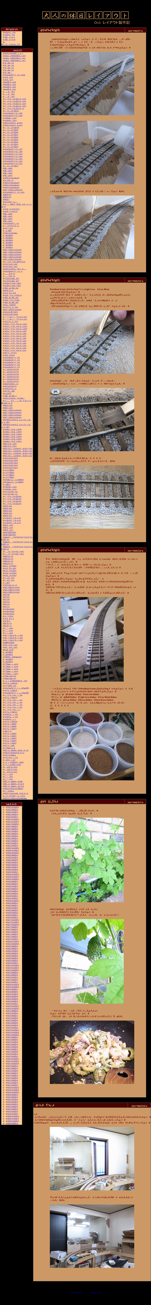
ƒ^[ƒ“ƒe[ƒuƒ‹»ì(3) (13, 705)
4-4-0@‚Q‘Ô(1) (10, 575)
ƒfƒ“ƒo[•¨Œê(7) (10, 729)
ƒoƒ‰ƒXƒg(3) (9, 609)
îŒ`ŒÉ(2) (8, 245)
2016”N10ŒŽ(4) (13, 944)
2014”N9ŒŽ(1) (12, 989)
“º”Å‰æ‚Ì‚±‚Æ (9, 748)
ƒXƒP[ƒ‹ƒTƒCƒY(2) (11, 209)
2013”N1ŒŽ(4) (12, 1028)
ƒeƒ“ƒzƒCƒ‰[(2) (11, 492)
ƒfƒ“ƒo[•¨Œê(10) (10, 722)
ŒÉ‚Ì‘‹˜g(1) (8, 408)
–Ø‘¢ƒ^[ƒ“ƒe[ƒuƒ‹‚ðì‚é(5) (15, 341)
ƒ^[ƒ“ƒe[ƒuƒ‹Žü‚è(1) (12, 504)
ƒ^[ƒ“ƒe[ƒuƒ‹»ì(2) (13, 707)
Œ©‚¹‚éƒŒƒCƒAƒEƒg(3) (12, 413)
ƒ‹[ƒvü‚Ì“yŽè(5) (11, 140)
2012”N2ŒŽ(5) (12, 1054)
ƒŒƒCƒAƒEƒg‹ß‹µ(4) (11, 183)
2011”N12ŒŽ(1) (13, 1059)
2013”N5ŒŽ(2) (12, 1018)
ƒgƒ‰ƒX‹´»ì (10, 719)
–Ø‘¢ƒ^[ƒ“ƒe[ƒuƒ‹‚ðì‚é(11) (15, 326)
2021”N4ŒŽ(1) (12, 838)
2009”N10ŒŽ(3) (13, 1121)
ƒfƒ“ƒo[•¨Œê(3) (10, 741)
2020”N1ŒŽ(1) (12, 872)
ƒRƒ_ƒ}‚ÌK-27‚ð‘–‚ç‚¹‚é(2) (13, 638)
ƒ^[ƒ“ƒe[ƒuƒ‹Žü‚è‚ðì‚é (14, 108)
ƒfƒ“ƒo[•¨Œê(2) (10, 743)
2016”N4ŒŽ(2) (12, 958)
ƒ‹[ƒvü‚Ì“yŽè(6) (11, 137)
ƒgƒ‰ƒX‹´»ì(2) (11, 717)
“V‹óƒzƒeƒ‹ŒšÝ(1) (11, 281)
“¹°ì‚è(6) (8, 628)
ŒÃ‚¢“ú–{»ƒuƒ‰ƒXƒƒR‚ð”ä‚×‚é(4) (18, 449)
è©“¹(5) (7, 597)
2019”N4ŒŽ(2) (12, 893)
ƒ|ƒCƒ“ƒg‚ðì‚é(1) (10, 267)
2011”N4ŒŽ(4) (12, 1078)
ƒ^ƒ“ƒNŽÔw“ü (10, 686)
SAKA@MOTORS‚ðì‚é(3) (14, 56)
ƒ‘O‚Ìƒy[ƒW (75, 1292)
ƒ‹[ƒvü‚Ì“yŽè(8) (11, 132)
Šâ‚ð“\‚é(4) (8, 508)
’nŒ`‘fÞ (7, 731)
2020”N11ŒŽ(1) (13, 850)
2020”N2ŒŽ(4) (12, 870)
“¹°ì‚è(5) (8, 631)
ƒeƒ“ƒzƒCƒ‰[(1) (11, 494)
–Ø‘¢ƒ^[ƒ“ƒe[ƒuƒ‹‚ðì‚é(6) (15, 338)
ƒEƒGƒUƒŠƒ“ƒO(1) (11, 468)
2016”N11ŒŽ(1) (13, 941)
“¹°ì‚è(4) (8, 633)
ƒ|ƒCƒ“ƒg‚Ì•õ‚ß (11, 758)
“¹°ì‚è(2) (8, 777)
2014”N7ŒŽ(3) (12, 994)
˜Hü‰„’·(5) (9, 63)
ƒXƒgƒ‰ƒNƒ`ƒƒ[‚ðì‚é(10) (14, 75)
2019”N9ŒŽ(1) (12, 881)
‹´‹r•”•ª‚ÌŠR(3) (9, 473)
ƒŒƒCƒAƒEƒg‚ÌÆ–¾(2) (13, 123)
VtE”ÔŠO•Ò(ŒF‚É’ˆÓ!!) (15, 681)
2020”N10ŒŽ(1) (13, 853)
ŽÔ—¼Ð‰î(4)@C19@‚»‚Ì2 (16, 750)
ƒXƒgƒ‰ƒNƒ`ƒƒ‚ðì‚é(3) (13, 159)
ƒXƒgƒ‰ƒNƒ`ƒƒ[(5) (12, 358)
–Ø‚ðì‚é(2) (8, 77)
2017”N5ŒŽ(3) (12, 932)
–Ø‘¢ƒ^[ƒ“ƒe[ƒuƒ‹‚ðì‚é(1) (15, 350)
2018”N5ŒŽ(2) (12, 913)
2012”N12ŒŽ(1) (13, 1030)
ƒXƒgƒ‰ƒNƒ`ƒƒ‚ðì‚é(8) (13, 116)
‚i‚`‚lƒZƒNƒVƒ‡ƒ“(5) (11, 372)
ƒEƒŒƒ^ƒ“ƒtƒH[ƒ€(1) (12, 286)
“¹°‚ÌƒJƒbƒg (9, 791)
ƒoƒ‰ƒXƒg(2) (9, 611)
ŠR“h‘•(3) (7, 195)
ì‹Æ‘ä (7, 583)
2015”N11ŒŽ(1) (13, 968)
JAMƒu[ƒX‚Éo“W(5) (13, 432)
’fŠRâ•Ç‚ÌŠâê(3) (11, 298)
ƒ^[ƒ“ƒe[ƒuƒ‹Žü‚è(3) (12, 499)
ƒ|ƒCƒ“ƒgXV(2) (11, 307)
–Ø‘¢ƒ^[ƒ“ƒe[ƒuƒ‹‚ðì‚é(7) (15, 336)
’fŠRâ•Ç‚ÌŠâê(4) (11, 288)
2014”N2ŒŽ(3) (12, 1001)
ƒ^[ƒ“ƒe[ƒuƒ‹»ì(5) (13, 700)
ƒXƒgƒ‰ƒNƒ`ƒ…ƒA (11, 223)
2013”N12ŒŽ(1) (13, 1006)
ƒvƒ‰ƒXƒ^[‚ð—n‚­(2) (12, 520)
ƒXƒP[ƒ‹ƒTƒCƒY (10, 211)
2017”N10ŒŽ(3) (13, 925)
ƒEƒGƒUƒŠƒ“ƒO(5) (11, 458)
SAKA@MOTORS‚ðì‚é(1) (14, 61)
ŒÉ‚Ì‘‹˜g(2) (8, 405)
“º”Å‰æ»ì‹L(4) (11, 667)
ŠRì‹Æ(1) (8, 221)
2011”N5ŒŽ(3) (12, 1075)
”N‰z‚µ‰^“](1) (10, 678)
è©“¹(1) (7, 607)
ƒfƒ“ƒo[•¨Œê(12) (10, 698)
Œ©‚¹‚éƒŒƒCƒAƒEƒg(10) (13, 190)
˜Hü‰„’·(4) (9, 65)
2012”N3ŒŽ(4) (12, 1052)
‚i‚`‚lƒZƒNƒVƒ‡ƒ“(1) (11, 381)
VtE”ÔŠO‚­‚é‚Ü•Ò (12, 765)
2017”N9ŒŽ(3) (12, 927)
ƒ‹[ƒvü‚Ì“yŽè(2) (11, 147)
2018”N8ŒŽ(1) (12, 905)
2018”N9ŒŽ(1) (12, 903)
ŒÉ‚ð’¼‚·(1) (8, 564)
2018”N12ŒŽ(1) (13, 901)
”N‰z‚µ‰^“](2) (10, 676)
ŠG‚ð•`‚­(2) (8, 623)
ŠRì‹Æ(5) (8, 176)
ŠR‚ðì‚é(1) (8, 530)
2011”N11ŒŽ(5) (13, 1061)
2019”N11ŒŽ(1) (13, 877)
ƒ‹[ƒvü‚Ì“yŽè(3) (11, 144)
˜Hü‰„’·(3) (9, 68)
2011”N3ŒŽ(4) (12, 1080)
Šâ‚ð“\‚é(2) (8, 513)
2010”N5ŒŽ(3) (12, 1104)
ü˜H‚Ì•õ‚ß (9, 760)
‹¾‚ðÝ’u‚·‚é (9, 619)
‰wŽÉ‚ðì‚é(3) (10, 85)
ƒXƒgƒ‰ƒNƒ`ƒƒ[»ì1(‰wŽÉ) (16, 693)
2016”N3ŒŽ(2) (12, 961)
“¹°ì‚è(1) (8, 779)
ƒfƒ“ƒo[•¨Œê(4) (10, 738)
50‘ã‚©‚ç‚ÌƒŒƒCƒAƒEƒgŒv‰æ (15, 798)
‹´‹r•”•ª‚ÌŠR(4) (9, 470)
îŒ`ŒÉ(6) (8, 235)
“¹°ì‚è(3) (8, 774)
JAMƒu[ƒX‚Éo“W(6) (13, 429)
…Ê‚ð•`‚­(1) (9, 276)
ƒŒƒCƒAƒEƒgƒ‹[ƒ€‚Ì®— (15, 269)
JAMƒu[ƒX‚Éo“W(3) (13, 437)
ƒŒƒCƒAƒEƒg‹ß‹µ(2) (11, 188)
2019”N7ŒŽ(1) (12, 886)
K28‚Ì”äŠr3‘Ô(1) (10, 535)
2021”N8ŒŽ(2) (12, 829)
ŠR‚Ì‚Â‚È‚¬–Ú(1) (10, 446)
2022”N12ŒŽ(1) (13, 807)
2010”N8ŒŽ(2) (12, 1097)
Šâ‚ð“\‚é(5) (8, 506)
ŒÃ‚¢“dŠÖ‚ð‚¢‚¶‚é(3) (12, 587)
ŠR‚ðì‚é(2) (8, 528)
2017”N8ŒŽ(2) (12, 929)
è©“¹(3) (7, 602)
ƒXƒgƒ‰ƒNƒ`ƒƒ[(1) (12, 367)
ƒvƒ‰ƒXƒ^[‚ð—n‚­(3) (12, 518)
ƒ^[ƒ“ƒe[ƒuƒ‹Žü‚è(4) (12, 496)
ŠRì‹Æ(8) (8, 168)
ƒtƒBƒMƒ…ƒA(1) (10, 120)
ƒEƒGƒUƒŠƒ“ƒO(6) (11, 314)
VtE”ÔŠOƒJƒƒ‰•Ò (14, 762)
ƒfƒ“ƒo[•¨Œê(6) (10, 734)
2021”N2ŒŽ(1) (12, 843)
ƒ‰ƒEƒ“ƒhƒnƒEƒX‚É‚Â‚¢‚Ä (14, 753)
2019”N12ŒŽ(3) (13, 874)
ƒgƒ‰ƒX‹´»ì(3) (11, 714)
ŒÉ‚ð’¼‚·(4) (8, 556)
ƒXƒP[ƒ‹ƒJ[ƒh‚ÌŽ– (12, 300)
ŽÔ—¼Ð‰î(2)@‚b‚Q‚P (14, 784)
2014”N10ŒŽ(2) (13, 987)
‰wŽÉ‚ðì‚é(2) (10, 87)
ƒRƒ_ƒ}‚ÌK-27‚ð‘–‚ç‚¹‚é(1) (13, 640)
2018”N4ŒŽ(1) (12, 915)
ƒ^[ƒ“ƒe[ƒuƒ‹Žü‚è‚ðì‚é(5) (15, 99)
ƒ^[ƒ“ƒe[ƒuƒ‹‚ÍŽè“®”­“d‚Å (14, 262)
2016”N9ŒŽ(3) (12, 946)
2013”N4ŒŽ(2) (12, 1020)
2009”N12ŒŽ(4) (13, 1116)
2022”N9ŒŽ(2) (12, 810)
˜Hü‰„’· (8, 73)
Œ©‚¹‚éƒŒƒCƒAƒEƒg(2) (12, 415)
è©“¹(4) (7, 599)
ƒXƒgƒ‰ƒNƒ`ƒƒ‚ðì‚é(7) (13, 149)
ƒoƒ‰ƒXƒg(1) (9, 614)
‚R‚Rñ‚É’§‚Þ (9, 355)
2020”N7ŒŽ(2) (12, 858)
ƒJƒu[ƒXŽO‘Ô (10, 305)
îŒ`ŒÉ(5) (8, 238)
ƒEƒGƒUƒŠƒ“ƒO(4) (11, 461)
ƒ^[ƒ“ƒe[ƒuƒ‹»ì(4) (13, 702)
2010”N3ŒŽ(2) (12, 1109)
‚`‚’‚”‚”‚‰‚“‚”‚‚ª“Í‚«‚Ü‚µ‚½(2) (15, 317)
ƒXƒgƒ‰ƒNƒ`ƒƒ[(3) (12, 362)
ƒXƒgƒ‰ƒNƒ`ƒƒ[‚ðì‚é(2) (14, 192)
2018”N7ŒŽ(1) (12, 908)
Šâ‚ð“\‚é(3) (8, 511)
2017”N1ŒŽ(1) (12, 939)
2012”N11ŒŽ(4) (13, 1032)
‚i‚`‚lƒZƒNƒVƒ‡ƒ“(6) (11, 370)
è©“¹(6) (7, 595)
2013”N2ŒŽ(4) (12, 1025)
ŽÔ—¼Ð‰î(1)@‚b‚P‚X (14, 786)
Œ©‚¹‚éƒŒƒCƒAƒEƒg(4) (12, 410)
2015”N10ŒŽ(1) (13, 970)
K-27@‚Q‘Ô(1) (10, 571)
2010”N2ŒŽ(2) (12, 1111)
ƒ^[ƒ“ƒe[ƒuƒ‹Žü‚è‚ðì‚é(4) (15, 101)
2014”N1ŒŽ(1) (12, 1004)
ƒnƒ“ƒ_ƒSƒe (8, 228)
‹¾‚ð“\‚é (7, 621)
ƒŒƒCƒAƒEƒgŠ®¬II (13, 53)
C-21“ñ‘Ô (7, 393)
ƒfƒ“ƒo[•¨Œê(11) (10, 712)
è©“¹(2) (7, 604)
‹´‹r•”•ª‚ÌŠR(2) (9, 475)
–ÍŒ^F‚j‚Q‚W (9, 40)
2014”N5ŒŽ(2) (12, 999)
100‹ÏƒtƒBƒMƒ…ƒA (11, 384)
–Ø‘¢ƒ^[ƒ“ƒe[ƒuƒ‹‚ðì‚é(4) (15, 343)
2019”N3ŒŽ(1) (12, 896)
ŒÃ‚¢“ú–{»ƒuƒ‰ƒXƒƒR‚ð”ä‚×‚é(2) (18, 453)
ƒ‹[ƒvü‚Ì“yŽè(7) (11, 135)
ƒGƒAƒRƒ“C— (11, 202)
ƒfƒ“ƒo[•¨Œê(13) (10, 690)
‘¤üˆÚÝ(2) (9, 578)
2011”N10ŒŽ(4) (13, 1064)
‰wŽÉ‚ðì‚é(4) (10, 82)
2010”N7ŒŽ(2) (12, 1099)
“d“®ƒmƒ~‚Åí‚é (10, 585)
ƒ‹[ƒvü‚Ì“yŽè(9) (11, 130)
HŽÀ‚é (7, 484)
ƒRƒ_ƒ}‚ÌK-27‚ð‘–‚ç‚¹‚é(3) (13, 635)
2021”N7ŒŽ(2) (12, 831)
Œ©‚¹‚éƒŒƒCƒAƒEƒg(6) (12, 257)
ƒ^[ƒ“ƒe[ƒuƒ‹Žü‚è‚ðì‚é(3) (15, 104)
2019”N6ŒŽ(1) (12, 889)
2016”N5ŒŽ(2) (12, 956)
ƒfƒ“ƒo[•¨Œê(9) (10, 724)
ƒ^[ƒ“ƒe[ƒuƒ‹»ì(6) (13, 695)
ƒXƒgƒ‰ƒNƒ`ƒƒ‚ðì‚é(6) (13, 152)
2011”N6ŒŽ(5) (12, 1073)
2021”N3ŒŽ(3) (12, 841)
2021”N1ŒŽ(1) (12, 846)
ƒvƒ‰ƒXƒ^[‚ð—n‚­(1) (12, 523)
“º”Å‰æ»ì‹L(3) (11, 669)
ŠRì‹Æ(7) (8, 171)
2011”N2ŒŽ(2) (12, 1083)
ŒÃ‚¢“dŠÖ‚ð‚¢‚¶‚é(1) (12, 592)
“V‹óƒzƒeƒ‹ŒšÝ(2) (11, 279)
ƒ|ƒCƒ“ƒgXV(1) (11, 322)
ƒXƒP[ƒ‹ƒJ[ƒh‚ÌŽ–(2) (13, 295)
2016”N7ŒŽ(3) (12, 951)
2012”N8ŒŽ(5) (12, 1040)
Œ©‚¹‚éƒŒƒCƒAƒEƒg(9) (12, 250)
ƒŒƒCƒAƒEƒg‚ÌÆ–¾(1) (13, 125)
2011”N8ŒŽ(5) (12, 1068)
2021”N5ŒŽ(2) (12, 836)
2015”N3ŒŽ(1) (12, 982)
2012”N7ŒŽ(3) (12, 1042)
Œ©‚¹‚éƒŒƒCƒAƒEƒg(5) (12, 259)
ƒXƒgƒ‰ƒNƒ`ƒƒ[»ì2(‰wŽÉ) (16, 688)
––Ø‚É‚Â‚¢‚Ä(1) (10, 772)
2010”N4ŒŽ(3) (12, 1107)
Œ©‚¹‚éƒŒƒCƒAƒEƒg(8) (12, 252)
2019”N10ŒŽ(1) (13, 879)
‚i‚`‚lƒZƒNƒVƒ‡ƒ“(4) (11, 374)
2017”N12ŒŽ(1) (13, 920)
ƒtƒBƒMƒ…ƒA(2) (10, 118)
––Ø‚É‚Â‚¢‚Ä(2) (10, 769)
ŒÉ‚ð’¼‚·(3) (8, 559)
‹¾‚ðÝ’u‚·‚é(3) (10, 293)
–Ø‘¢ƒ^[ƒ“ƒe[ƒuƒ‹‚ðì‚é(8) (15, 334)
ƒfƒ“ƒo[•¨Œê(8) (10, 726)
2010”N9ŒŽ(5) (12, 1095)
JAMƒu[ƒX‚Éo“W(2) (13, 439)
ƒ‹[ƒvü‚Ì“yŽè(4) (11, 142)
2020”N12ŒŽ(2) (13, 848)
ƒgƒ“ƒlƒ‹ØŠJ (9, 391)
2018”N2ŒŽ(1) (12, 917)
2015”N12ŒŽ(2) (13, 965)
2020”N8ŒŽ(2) (12, 855)
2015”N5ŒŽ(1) (12, 980)
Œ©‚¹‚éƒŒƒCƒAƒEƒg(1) (12, 417)
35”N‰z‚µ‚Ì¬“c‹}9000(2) (14, 480)
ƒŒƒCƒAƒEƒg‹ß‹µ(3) (11, 185)
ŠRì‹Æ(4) (8, 214)
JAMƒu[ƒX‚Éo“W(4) (13, 434)
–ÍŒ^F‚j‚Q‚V (9, 37)
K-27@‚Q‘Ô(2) (10, 566)
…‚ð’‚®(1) (9, 96)
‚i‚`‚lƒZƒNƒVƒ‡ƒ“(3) (11, 377)
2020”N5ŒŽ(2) (12, 862)
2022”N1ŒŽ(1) (12, 817)
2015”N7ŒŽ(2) (12, 977)
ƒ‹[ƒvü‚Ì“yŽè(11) (11, 111)
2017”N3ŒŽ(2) (12, 937)
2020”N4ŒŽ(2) (12, 865)
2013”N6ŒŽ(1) (12, 1016)
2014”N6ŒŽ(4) (12, 996)
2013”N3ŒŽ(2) (12, 1023)
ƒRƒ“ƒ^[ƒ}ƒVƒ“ (10, 353)
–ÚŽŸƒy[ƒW (9, 35)
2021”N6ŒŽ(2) (12, 834)
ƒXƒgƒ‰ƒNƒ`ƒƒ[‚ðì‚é (13, 271)
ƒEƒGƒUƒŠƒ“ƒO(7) (11, 312)
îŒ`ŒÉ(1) (8, 247)
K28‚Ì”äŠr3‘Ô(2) (10, 532)
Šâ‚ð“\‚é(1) (8, 516)
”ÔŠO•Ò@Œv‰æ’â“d (12, 657)
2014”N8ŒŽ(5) (12, 992)
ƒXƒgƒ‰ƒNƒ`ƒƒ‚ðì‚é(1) (13, 164)
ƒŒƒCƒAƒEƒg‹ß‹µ (10, 233)
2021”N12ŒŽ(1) (13, 819)
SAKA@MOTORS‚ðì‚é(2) (14, 58)
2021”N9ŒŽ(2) (12, 826)
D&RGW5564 (9, 643)
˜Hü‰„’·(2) (9, 70)
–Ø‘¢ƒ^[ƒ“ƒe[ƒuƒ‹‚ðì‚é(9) (15, 331)
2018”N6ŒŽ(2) (12, 910)
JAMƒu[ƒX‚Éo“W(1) (13, 441)
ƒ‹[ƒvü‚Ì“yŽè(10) (11, 128)
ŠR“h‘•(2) (7, 197)
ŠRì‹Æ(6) (8, 173)
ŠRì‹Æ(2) (8, 219)
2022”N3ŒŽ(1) (12, 814)
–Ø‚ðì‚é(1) (8, 80)
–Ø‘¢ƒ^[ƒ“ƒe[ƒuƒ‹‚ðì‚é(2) (15, 348)
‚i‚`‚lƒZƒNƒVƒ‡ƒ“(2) (11, 379)
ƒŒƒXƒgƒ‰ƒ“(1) (10, 386)
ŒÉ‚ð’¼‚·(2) (8, 561)
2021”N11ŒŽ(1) (13, 822)
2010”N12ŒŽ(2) (13, 1087)
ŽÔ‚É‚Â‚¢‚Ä (8, 290)
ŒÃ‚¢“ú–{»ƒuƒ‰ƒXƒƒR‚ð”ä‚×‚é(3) (18, 451)
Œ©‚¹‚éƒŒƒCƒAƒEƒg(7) (12, 255)
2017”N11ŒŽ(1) (13, 922)
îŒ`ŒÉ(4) (8, 240)
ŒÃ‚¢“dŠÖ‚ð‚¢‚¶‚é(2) (12, 590)
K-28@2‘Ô (8, 650)
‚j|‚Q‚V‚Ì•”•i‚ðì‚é (11, 226)
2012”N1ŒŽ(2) (12, 1056)
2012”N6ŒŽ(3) (12, 1044)
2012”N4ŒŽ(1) (12, 1049)
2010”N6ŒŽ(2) (12, 1102)
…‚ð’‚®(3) (9, 92)
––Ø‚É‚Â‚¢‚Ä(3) (10, 767)
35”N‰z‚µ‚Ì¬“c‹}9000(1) (14, 482)
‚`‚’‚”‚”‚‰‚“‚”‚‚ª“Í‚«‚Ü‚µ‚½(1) (15, 319)
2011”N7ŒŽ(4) (12, 1071)
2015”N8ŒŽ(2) (12, 975)
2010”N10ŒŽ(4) (13, 1092)
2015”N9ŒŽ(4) (12, 973)
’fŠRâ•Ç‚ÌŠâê (10, 396)
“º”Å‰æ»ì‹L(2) (11, 671)
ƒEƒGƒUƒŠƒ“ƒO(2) (11, 465)
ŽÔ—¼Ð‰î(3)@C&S (13, 781)
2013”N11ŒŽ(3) (13, 1008)
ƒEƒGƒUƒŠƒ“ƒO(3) (11, 463)
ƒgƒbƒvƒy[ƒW (9, 32)
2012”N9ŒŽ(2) (12, 1037)
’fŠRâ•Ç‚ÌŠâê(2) (11, 302)
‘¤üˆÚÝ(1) (9, 580)
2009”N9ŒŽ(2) (12, 1123)
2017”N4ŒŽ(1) (12, 934)
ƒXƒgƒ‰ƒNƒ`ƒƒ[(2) (12, 365)
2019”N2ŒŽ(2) (12, 898)
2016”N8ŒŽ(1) (12, 949)
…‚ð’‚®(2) (9, 94)
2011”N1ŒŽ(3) (12, 1085)
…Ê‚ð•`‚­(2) (9, 274)
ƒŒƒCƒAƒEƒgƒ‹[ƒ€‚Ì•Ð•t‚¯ (14, 398)
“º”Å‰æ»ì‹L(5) (11, 664)
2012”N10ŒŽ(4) (13, 1035)
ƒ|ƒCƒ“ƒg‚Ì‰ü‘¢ (10, 755)
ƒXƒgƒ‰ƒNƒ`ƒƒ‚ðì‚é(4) (13, 156)
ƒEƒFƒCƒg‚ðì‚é (10, 389)
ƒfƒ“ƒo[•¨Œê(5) (10, 736)
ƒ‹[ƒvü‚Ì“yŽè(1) (11, 166)
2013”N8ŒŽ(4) (12, 1011)
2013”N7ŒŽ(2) (12, 1013)
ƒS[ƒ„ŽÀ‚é (8, 616)
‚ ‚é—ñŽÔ (7, 231)
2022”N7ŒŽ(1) (12, 812)
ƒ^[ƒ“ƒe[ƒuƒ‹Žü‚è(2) (12, 501)
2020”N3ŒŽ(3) (12, 867)
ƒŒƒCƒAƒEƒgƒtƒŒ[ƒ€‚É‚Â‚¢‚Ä (16, 793)
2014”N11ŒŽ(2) (13, 984)
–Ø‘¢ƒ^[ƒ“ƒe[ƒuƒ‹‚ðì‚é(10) (15, 329)
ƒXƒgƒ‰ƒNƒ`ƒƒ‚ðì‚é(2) (13, 161)
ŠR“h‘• (6, 199)
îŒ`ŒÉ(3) (8, 243)
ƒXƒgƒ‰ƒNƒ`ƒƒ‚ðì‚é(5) (13, 154)
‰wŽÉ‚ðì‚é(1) (10, 89)
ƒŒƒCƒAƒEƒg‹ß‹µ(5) (11, 178)
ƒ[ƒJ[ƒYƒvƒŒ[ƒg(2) (14, 552)
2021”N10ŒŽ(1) (13, 824)
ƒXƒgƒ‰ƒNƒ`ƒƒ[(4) (12, 360)
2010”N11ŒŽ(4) (13, 1090)
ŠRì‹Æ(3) (8, 216)
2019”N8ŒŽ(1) (12, 884)
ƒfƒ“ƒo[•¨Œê (9, 746)
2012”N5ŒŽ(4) (12, 1047)
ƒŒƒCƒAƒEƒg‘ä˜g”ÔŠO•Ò (13, 789)
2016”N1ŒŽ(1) (12, 963)
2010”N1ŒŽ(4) (12, 1114)
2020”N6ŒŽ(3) (12, 860)
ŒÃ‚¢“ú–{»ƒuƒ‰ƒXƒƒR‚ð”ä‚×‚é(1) (18, 456)
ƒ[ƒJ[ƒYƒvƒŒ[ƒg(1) (14, 554)
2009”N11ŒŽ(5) (13, 1119)
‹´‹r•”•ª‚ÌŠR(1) (9, 477)
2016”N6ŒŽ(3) (12, 953)
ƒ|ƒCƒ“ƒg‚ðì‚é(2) (10, 264)
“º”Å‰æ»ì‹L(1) (11, 674)
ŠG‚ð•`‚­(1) (8, 626)
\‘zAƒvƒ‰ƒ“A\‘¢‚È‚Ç (14, 796)
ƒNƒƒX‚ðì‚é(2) (10, 645)
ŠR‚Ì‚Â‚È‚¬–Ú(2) (10, 444)
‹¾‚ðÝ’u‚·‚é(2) (10, 568)
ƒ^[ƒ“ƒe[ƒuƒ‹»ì (12, 710)
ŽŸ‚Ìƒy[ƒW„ (96, 1292)
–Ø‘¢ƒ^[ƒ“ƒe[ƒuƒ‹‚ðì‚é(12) (15, 324)
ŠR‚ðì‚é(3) (8, 525)
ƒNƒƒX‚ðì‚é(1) (10, 647)
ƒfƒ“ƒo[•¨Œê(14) (10, 683)
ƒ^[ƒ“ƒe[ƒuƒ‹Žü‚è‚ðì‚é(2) (15, 106)
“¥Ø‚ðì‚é (8, 180)
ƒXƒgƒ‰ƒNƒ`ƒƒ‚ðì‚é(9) (13, 113)
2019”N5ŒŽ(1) (12, 891)
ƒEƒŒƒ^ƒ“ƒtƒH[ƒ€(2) (12, 283)
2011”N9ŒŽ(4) (12, 1066)
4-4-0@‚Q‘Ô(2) (10, 573)
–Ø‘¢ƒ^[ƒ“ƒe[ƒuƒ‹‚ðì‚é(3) (15, 346)
